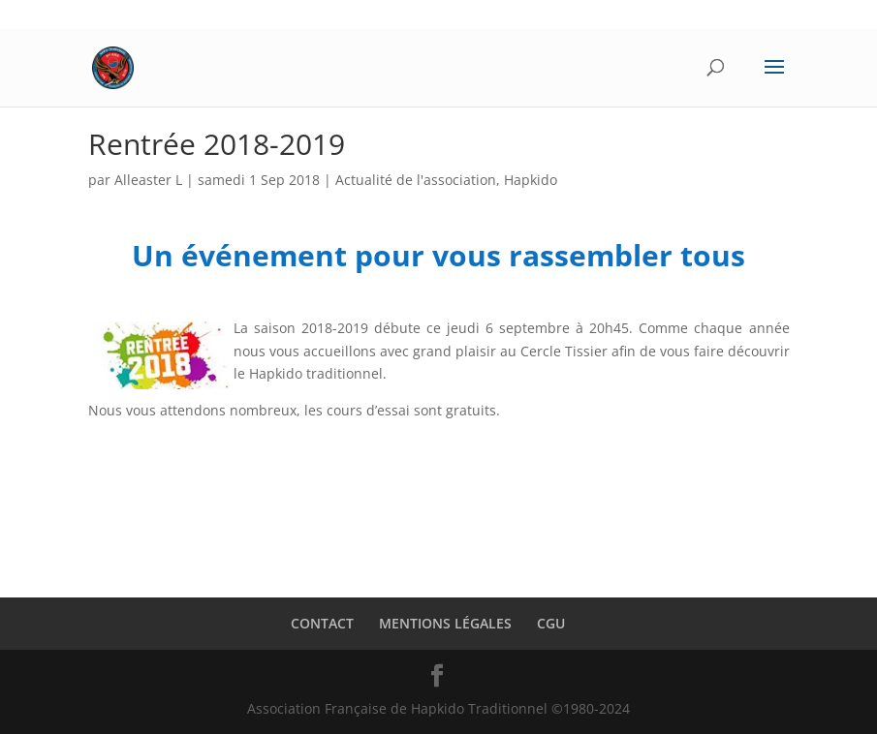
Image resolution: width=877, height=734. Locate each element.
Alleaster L (148, 179)
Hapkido (530, 179)
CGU (551, 623)
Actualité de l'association (415, 179)
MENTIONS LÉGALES (445, 623)
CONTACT (322, 623)
